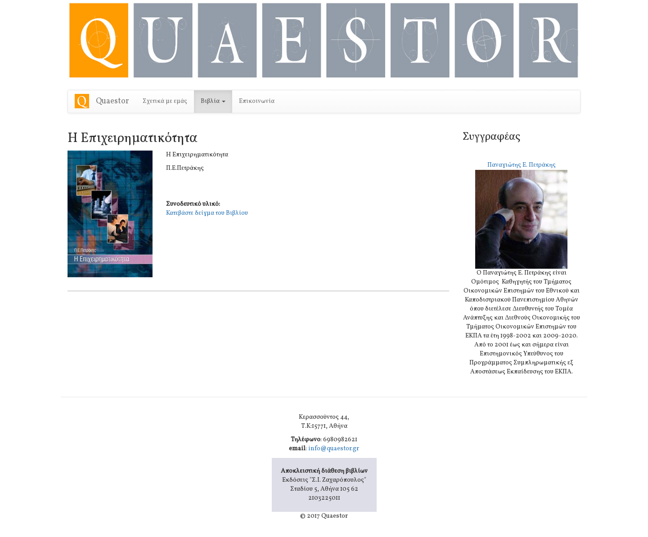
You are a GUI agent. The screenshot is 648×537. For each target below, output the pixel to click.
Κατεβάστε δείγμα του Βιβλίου (207, 213)
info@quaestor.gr (333, 448)
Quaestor (112, 101)
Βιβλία (213, 101)
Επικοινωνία (256, 101)
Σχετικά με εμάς (165, 101)
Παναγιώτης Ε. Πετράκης (521, 165)
